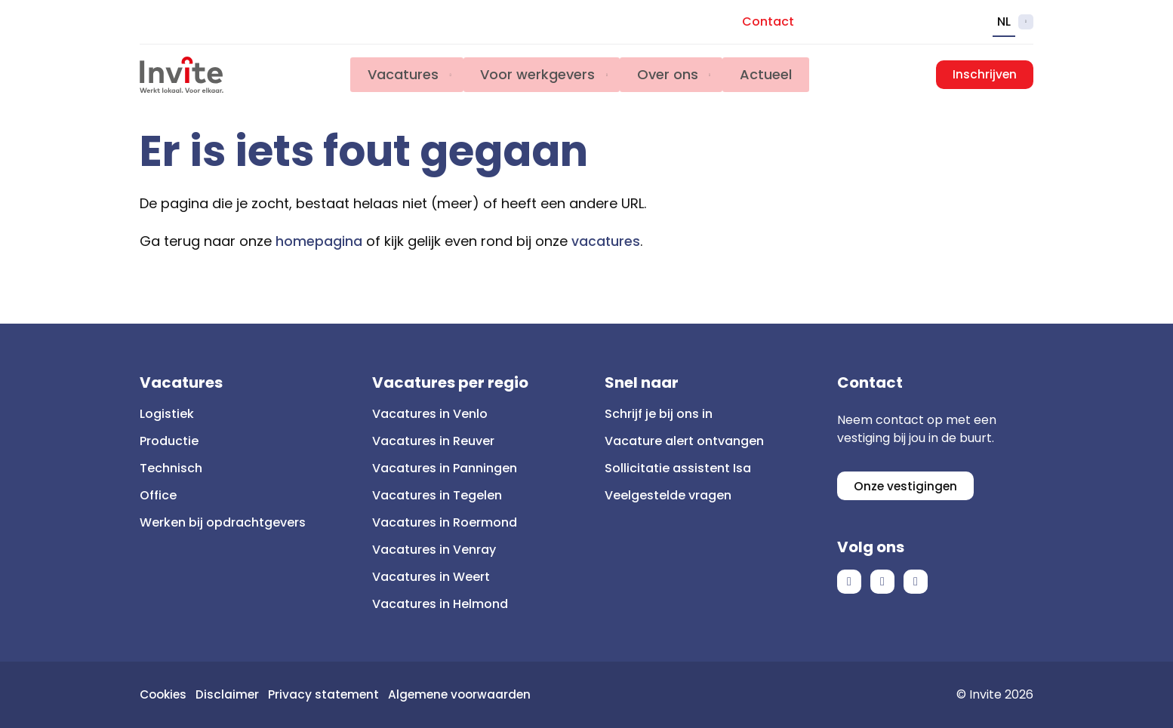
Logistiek (167, 413)
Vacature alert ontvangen (684, 441)
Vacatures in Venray (434, 549)
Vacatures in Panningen (444, 468)
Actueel (772, 75)
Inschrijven (984, 75)
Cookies (165, 694)
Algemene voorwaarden (467, 694)
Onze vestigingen (906, 486)
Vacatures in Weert (431, 576)
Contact (768, 21)
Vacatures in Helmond (440, 604)
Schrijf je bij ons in (659, 413)
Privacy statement (328, 694)
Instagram (916, 583)
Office (158, 495)
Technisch (171, 468)
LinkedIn (882, 583)
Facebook (849, 583)
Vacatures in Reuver (433, 441)
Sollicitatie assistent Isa (678, 468)
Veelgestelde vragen (668, 495)
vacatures (606, 241)
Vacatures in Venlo (430, 413)
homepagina (319, 241)
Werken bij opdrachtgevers (223, 522)
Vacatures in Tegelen (437, 495)
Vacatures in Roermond (444, 522)
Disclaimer (231, 694)
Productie (169, 441)
